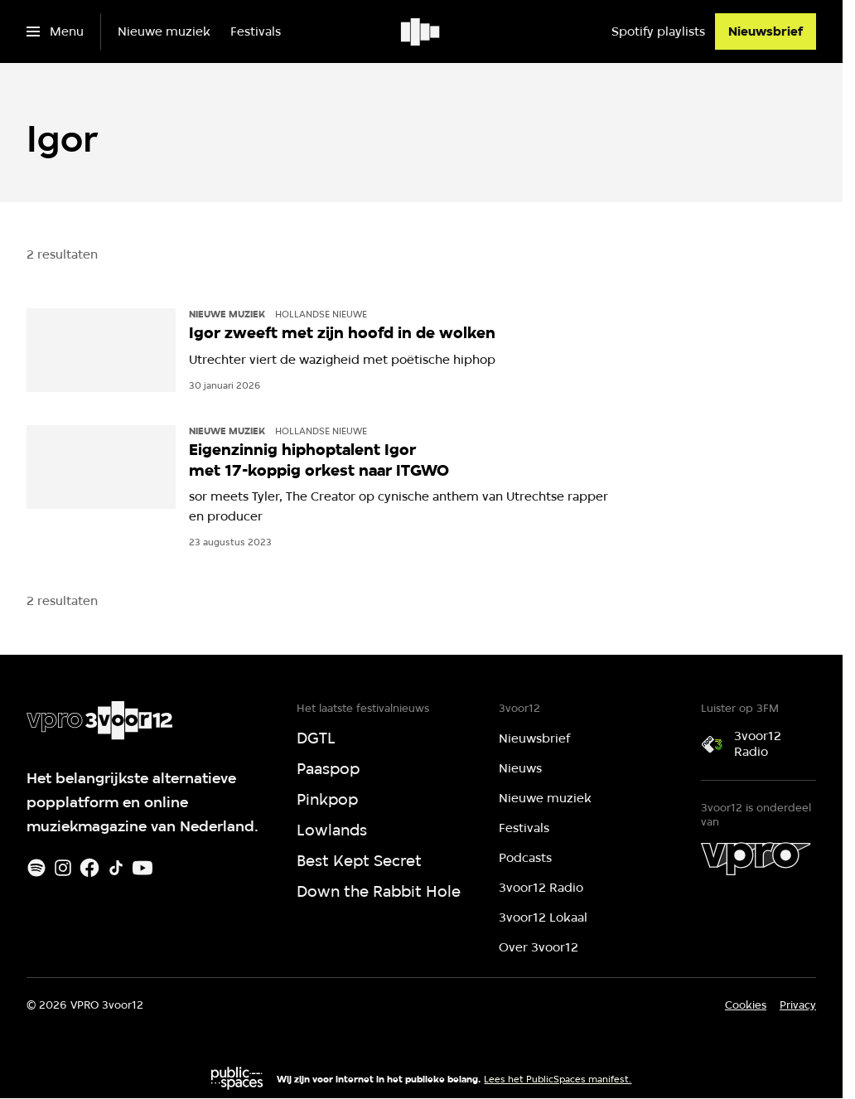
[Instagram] (63, 868)
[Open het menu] (55, 31)
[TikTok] (116, 868)
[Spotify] (36, 868)
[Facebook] (89, 868)
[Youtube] (142, 868)
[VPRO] (755, 858)
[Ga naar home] (421, 31)
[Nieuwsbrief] (765, 31)
